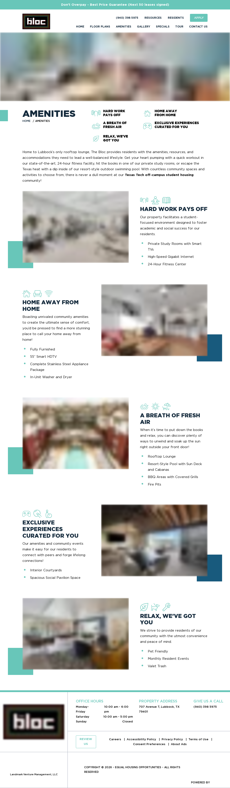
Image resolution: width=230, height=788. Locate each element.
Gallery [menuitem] (143, 26)
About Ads (179, 744)
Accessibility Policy (142, 739)
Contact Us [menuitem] (198, 26)
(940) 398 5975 (127, 17)
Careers (115, 739)
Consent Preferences (149, 744)
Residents (176, 17)
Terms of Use (198, 739)
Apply (199, 17)
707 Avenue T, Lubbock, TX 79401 (159, 709)
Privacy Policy (173, 739)
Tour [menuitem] (179, 26)
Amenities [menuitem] (123, 26)
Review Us (86, 742)
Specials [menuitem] (163, 26)
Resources (153, 17)
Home (26, 121)
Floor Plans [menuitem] (100, 26)
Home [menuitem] (80, 26)
